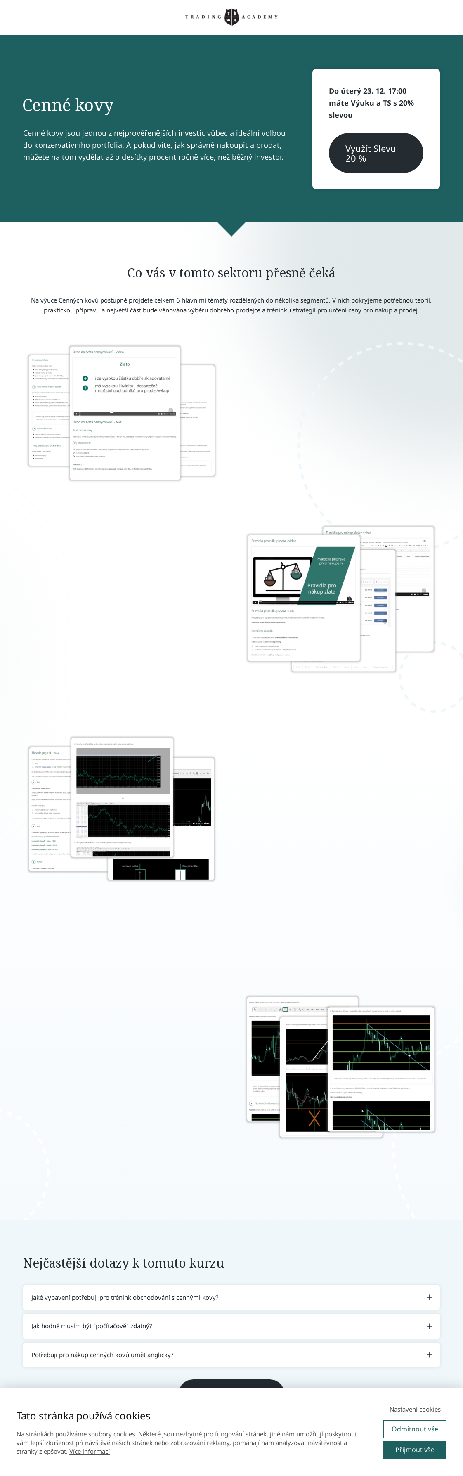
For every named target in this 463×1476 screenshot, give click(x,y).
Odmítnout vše (415, 1428)
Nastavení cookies (415, 1409)
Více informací (89, 1451)
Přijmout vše (415, 1449)
